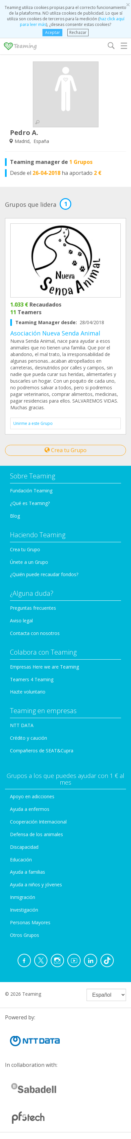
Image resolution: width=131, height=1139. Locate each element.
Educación (21, 859)
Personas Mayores (30, 922)
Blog (15, 516)
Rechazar (78, 32)
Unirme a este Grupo (33, 423)
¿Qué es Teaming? (30, 503)
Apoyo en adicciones (32, 796)
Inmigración (22, 897)
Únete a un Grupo (29, 562)
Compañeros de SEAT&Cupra (41, 750)
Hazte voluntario (27, 692)
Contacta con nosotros (35, 633)
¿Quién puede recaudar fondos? (44, 574)
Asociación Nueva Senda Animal (55, 333)
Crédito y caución (28, 738)
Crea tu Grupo (65, 450)
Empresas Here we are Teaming (44, 667)
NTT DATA (21, 725)
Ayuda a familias (27, 872)
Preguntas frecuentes (33, 608)
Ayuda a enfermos (29, 809)
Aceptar (52, 32)
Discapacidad (24, 847)
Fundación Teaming (31, 490)
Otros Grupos (24, 935)
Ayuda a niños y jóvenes (36, 884)
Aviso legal (21, 620)
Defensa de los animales (36, 834)
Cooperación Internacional (38, 822)
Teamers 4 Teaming (31, 679)
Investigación (24, 910)
